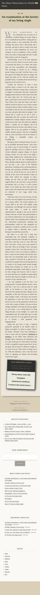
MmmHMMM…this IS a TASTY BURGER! (16, 493)
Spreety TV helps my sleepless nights (14, 504)
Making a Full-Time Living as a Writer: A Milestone (18, 431)
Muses (6, 561)
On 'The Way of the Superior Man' (13, 496)
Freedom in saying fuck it (20, 409)
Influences (7, 559)
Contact (7, 569)
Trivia (6, 564)
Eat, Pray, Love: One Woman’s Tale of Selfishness (17, 532)
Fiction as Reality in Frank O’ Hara (13, 488)
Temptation (21, 378)
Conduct (7, 566)
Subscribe (7, 572)
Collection (7, 556)
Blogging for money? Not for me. (20, 402)
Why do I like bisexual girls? (12, 501)
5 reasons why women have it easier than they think (18, 485)
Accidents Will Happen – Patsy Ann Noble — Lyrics (18, 424)
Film (6, 574)
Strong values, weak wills (21, 374)
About (6, 553)
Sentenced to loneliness (21, 381)
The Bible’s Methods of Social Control (14, 483)
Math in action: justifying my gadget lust (15, 491)
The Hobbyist (8, 498)
